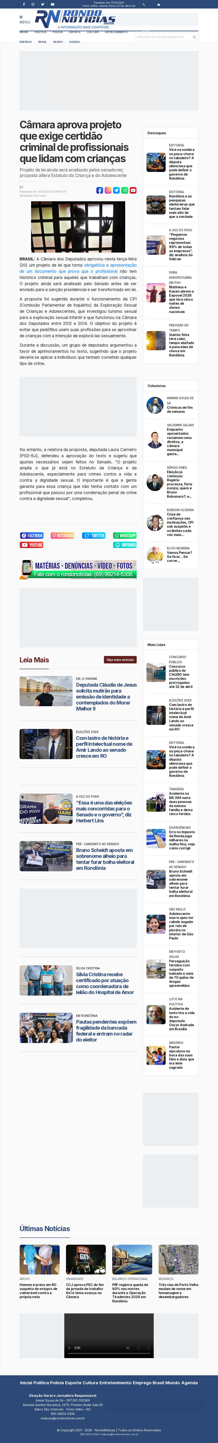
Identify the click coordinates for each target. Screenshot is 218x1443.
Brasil (42, 41)
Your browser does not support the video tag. (109, 1335)
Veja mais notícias (120, 659)
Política (40, 32)
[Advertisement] (148, 19)
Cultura (93, 32)
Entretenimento (116, 32)
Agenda (74, 41)
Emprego (26, 41)
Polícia (58, 32)
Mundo (58, 41)
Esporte (74, 32)
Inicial (24, 32)
